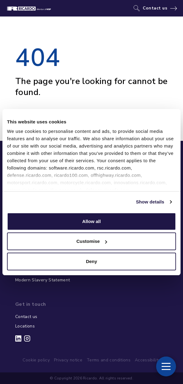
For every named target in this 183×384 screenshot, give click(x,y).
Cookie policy (36, 360)
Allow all (91, 221)
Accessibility (147, 360)
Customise (91, 241)
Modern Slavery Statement (42, 280)
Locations (25, 326)
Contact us (155, 8)
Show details (150, 201)
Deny (91, 261)
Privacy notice (68, 360)
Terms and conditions (109, 360)
